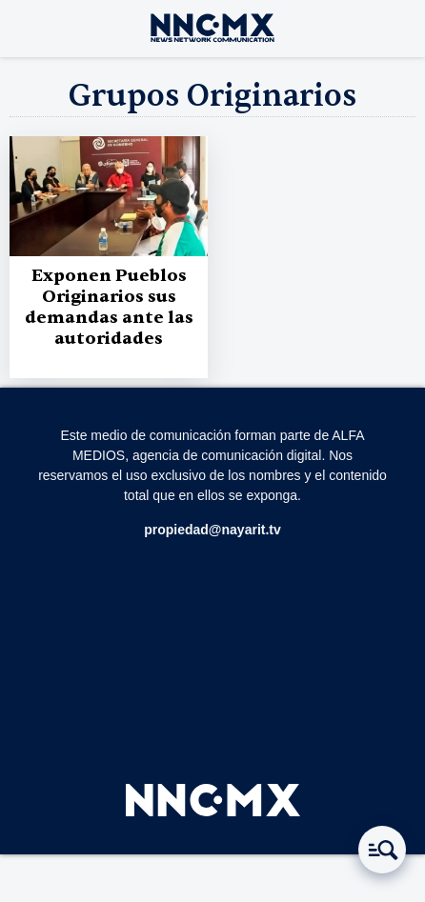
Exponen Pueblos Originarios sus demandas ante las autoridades (109, 307)
